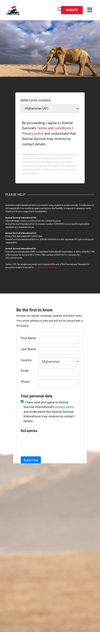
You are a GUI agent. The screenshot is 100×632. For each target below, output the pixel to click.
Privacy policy (33, 133)
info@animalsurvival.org (45, 267)
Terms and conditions (54, 128)
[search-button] (60, 9)
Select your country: (35, 100)
